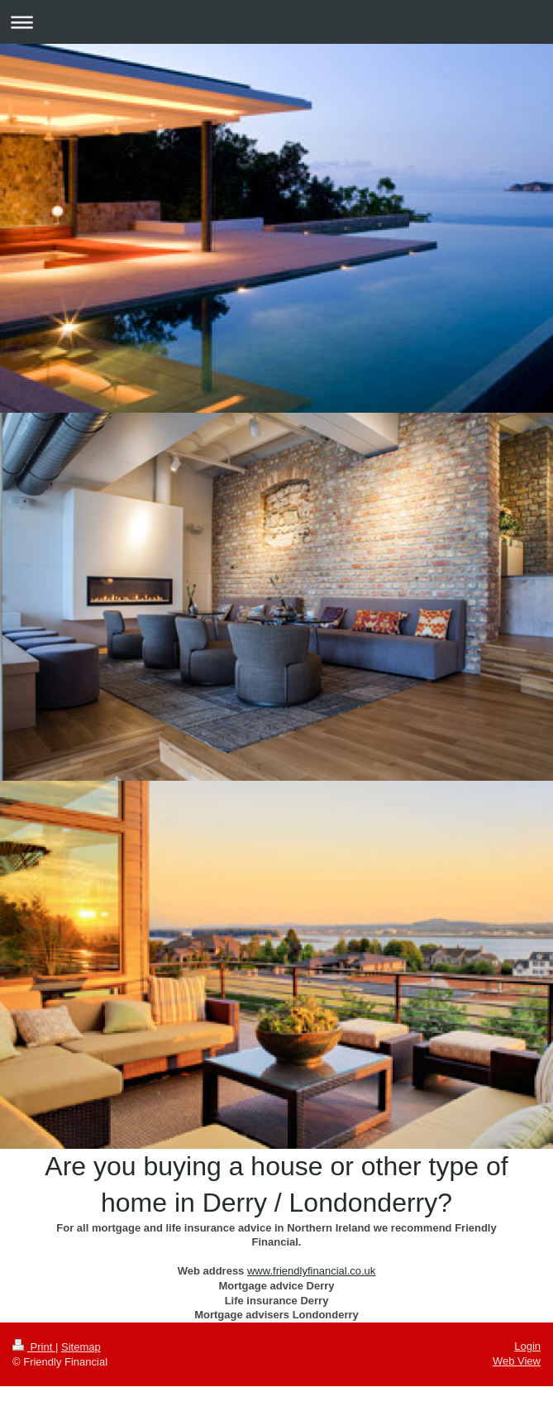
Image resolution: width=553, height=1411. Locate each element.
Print (33, 1347)
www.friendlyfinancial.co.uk (311, 1271)
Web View (517, 1361)
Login (527, 1346)
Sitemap (81, 1347)
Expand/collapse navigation (276, 22)
